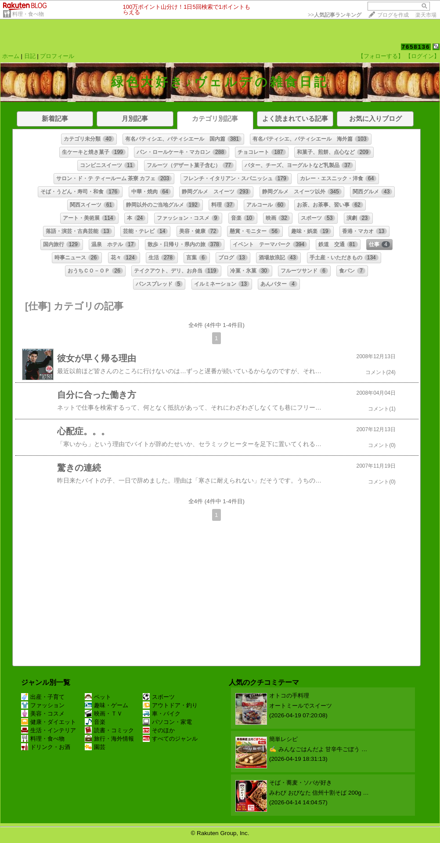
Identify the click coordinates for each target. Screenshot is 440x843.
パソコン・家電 (167, 722)
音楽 (95, 722)
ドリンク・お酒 (45, 747)
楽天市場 (425, 15)
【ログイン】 (422, 56)
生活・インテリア (48, 730)
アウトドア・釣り (170, 705)
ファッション (43, 705)
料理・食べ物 (28, 14)
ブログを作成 (393, 15)
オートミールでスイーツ (300, 705)
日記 (30, 56)
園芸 (95, 747)
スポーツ (159, 697)
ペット (98, 697)
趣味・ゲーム (106, 705)
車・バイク (161, 713)
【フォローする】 (381, 56)
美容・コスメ (43, 713)
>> (334, 15)
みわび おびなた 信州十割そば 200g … (319, 792)
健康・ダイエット (48, 722)
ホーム (10, 56)
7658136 (416, 47)
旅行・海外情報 (109, 738)
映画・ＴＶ (104, 713)
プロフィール (57, 56)
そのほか (159, 730)
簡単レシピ (283, 739)
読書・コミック (109, 730)
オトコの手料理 (289, 695)
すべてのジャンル (170, 738)
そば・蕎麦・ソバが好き (300, 782)
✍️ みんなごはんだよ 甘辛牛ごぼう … (318, 749)
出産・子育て (43, 697)
